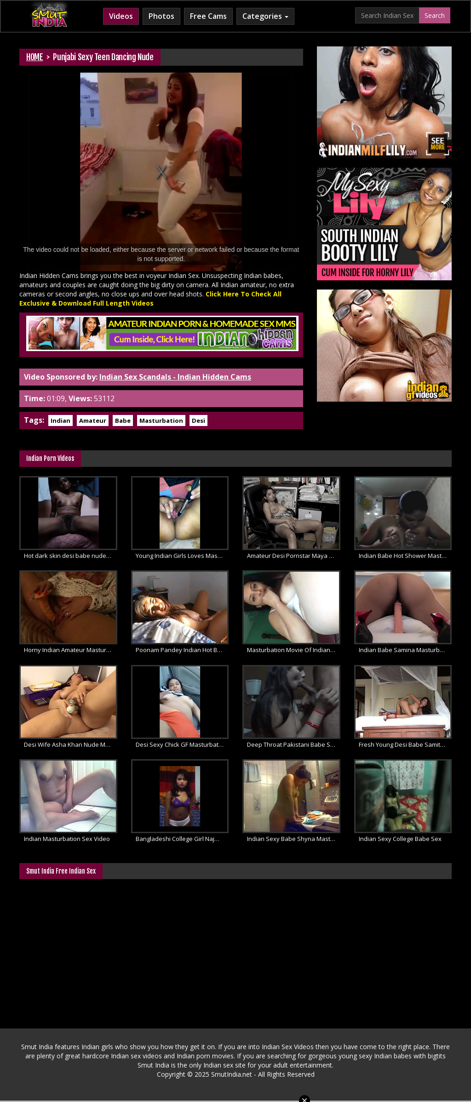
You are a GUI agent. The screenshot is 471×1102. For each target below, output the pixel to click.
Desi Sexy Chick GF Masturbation (181, 744)
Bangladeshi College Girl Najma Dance (182, 839)
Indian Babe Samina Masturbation (405, 650)
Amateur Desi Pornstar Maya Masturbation (293, 555)
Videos (121, 16)
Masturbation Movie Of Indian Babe (293, 650)
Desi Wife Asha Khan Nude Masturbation (70, 744)
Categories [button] (265, 16)
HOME (34, 57)
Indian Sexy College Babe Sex (400, 839)
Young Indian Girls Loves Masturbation (182, 555)
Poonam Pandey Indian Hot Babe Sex (182, 650)
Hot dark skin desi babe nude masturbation (70, 555)
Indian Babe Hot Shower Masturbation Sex (405, 555)
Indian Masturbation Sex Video (67, 839)
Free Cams (208, 16)
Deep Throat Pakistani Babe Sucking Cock (293, 744)
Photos (161, 16)
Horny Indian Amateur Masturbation (70, 650)
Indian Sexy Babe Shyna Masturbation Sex (293, 839)
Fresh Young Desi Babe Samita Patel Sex (405, 744)
